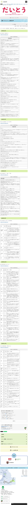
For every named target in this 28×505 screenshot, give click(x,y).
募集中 (2, 441)
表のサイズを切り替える (14, 36)
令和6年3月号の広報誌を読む (4, 123)
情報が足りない (10, 413)
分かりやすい (3, 416)
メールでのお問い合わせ (6, 496)
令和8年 (2, 434)
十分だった (3, 413)
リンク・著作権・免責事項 (9, 467)
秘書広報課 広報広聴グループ (5, 426)
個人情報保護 (16, 467)
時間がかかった (12, 418)
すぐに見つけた (4, 418)
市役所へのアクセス (5, 498)
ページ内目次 (14, 24)
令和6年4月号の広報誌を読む (4, 34)
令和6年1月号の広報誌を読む (4, 222)
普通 (6, 413)
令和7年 (2, 436)
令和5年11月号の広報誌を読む (4, 347)
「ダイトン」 (6, 501)
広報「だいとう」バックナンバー (7, 443)
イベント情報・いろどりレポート (7, 439)
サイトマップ (2, 467)
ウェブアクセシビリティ (22, 467)
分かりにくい (10, 416)
